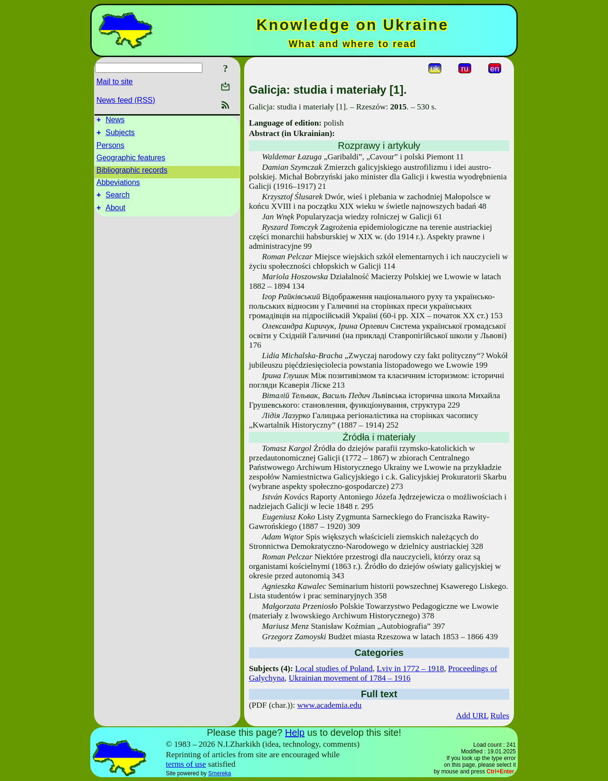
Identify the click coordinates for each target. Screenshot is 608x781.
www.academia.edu (329, 705)
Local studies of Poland (333, 668)
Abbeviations (118, 185)
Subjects (119, 135)
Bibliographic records (131, 173)
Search (117, 199)
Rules (500, 715)
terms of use (186, 764)
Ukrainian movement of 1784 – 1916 (350, 678)
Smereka (219, 773)
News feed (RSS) (125, 100)
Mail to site (114, 82)
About (115, 213)
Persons (110, 148)
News (114, 121)
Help (294, 732)
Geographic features (130, 160)
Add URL (472, 715)
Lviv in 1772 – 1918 (410, 668)
